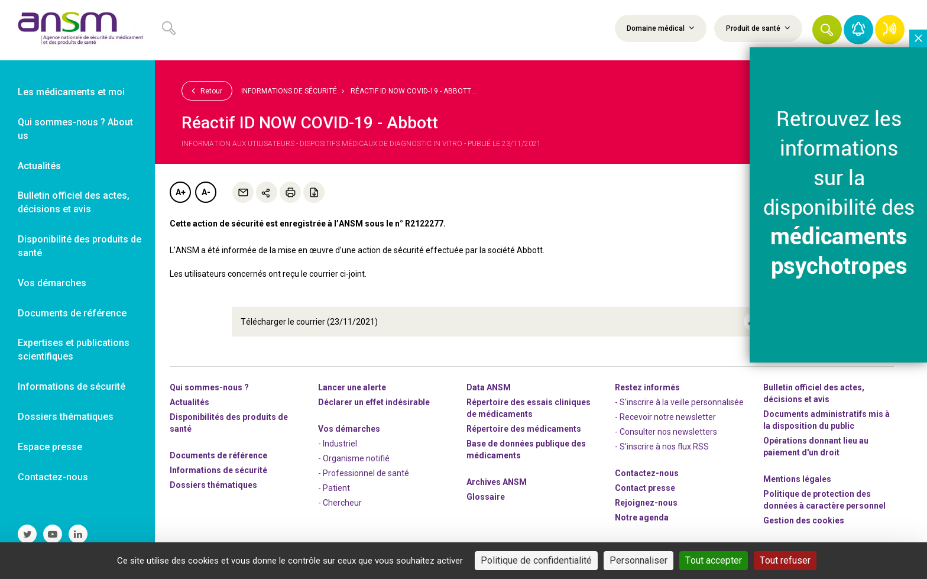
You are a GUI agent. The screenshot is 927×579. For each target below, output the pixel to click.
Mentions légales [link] (797, 478)
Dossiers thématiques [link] (66, 416)
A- (206, 192)
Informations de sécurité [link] (71, 386)
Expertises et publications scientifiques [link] (73, 349)
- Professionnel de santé (363, 472)
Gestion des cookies (803, 520)
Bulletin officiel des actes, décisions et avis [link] (73, 202)
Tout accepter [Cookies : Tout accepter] (713, 560)
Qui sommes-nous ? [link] (209, 387)
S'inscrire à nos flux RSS (664, 446)
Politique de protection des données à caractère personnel (824, 499)
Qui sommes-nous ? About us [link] (75, 129)
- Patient (334, 487)
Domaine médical (661, 28)
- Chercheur (340, 502)
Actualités (189, 401)
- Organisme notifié (354, 457)
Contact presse (645, 487)
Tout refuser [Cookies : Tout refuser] (785, 560)
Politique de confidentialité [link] (536, 560)
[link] (77, 30)
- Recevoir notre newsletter (665, 416)
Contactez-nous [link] (53, 477)
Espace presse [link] (50, 446)
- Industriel (337, 443)
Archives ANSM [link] (496, 481)
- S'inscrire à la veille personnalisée (679, 401)
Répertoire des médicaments (523, 428)
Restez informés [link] (647, 387)
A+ (181, 192)
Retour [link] (207, 90)
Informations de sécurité (289, 91)
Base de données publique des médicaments (526, 449)
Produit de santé (758, 28)
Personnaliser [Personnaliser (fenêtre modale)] (638, 560)
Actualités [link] (39, 166)
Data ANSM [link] (488, 387)
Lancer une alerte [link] (352, 387)
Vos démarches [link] (52, 283)
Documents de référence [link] (72, 313)
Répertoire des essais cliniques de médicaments (528, 407)
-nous (646, 502)
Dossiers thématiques (213, 484)
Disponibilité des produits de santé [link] (79, 246)
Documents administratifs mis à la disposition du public (826, 419)
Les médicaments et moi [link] (71, 92)
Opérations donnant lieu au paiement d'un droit (815, 446)
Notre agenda (642, 517)
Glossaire (485, 496)
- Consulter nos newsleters (666, 431)
